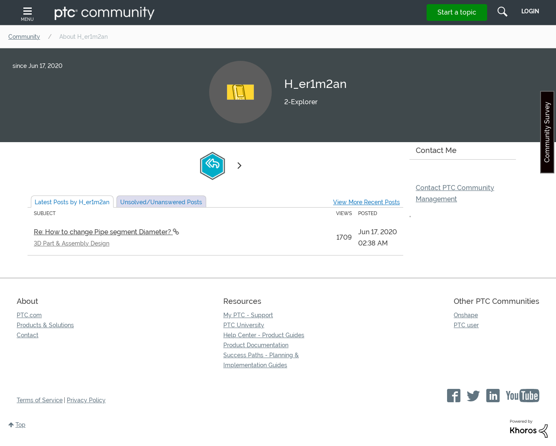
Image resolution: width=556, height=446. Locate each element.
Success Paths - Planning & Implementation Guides (261, 360)
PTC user (466, 325)
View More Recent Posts (366, 202)
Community (24, 36)
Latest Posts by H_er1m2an (72, 202)
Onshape (466, 315)
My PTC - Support (248, 315)
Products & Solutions (45, 325)
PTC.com (29, 315)
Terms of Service (40, 400)
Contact (27, 335)
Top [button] (20, 424)
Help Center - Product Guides (263, 335)
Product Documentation (255, 345)
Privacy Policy (86, 400)
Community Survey (547, 132)
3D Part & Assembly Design (71, 243)
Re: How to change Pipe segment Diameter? (103, 232)
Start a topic (456, 12)
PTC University (243, 325)
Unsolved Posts (161, 202)
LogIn (530, 11)
